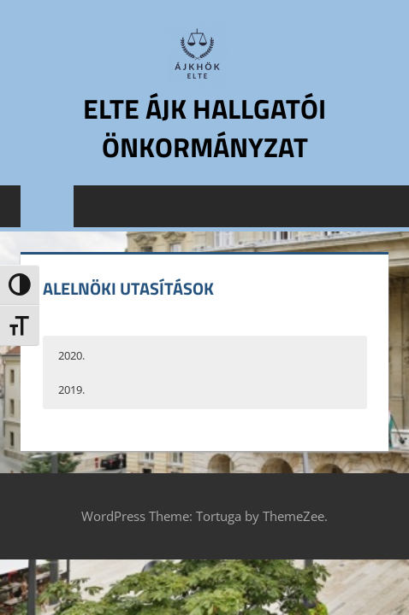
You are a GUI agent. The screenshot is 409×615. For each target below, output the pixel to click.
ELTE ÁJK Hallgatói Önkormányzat (204, 127)
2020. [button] (71, 355)
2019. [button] (71, 389)
